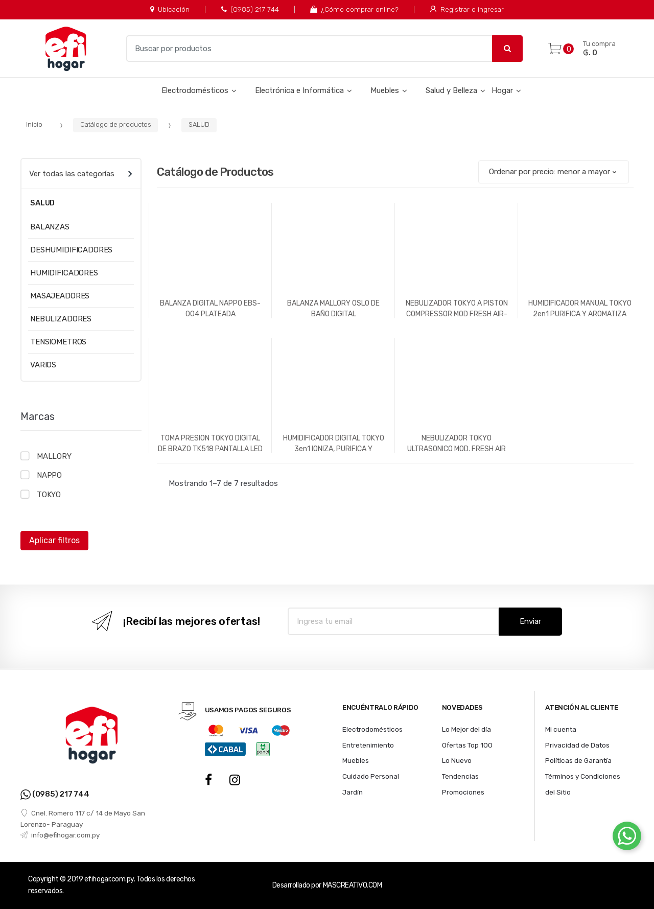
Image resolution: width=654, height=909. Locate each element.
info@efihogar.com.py (60, 835)
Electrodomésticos (194, 90)
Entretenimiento (368, 745)
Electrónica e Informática (299, 90)
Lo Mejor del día (466, 729)
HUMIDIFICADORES (64, 272)
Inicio (34, 124)
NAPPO (49, 475)
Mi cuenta (560, 729)
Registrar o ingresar (466, 9)
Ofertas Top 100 (467, 745)
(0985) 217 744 (250, 9)
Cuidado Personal (370, 776)
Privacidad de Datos (577, 745)
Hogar (502, 90)
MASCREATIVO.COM (352, 885)
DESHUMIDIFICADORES (71, 249)
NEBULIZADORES (60, 318)
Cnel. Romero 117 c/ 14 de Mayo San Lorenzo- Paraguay (82, 818)
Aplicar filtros (54, 540)
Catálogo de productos (115, 124)
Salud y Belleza (451, 90)
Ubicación (170, 9)
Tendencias (460, 776)
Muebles (384, 90)
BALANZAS (49, 226)
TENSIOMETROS (58, 341)
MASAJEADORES (59, 295)
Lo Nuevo (457, 760)
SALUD (199, 124)
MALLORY (54, 456)
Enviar (530, 621)
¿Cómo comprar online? (354, 9)
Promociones (463, 792)
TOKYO (49, 494)
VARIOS (43, 364)
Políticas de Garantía (578, 760)
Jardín (352, 792)
